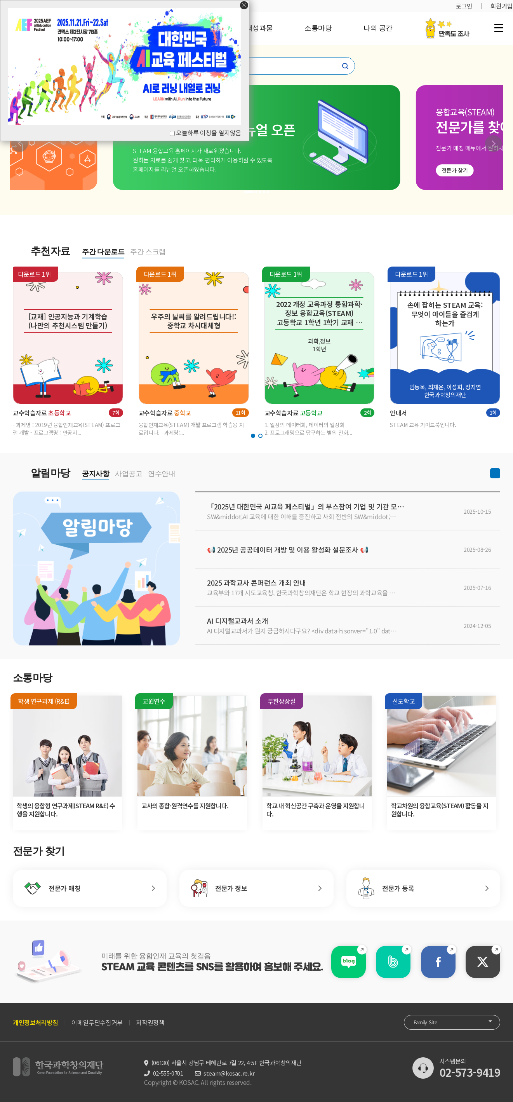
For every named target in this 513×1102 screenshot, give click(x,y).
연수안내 (161, 474)
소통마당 (318, 28)
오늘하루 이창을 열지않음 (208, 132)
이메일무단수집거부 (96, 1022)
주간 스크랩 (148, 252)
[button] (20, 143)
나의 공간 (378, 28)
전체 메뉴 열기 (498, 27)
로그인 (464, 5)
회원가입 (501, 5)
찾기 (345, 66)
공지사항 (95, 474)
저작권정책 (150, 1022)
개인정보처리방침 (35, 1022)
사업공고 (128, 474)
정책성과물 (256, 28)
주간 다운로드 (103, 252)
